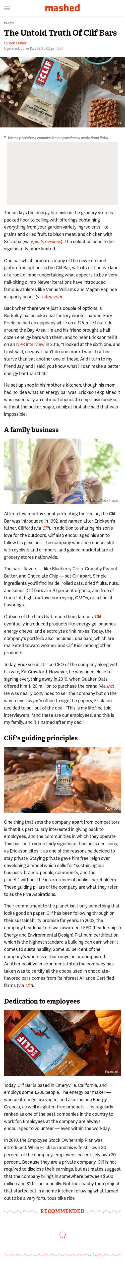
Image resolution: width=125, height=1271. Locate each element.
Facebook (111, 808)
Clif (98, 616)
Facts (9, 23)
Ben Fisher (17, 43)
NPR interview (30, 344)
